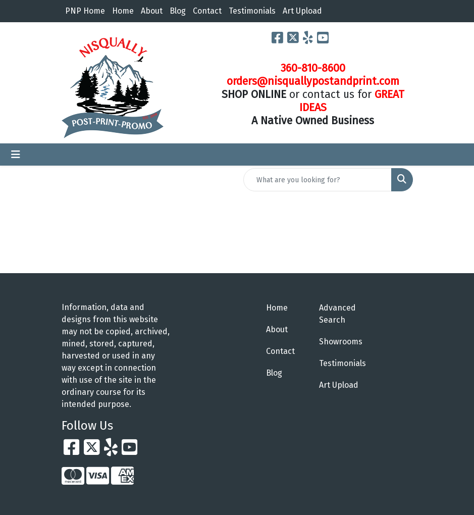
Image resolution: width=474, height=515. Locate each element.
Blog (178, 11)
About (152, 11)
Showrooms (339, 341)
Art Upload (302, 11)
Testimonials (252, 11)
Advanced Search (337, 314)
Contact (207, 11)
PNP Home (85, 11)
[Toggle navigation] (15, 154)
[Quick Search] (317, 179)
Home (123, 11)
